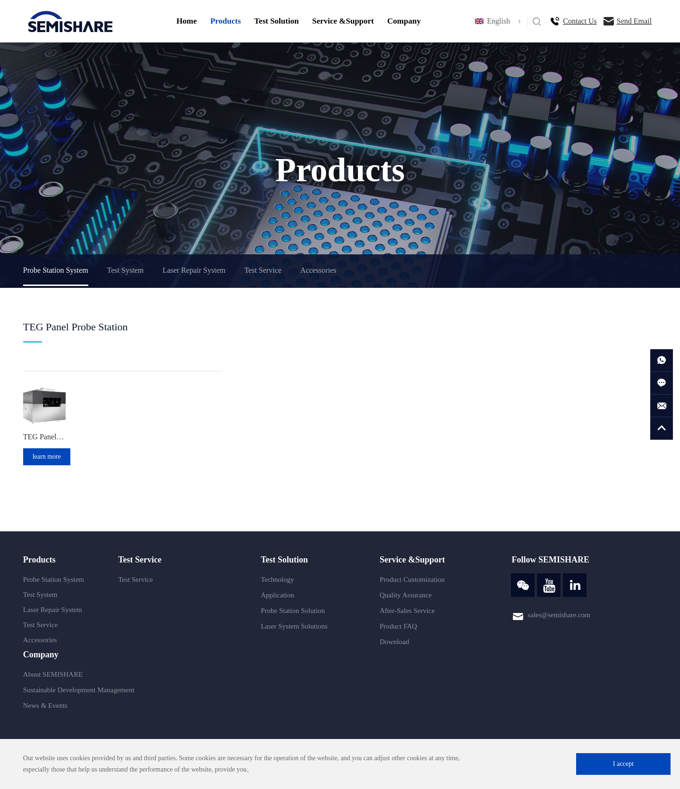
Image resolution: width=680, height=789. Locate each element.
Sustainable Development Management (79, 690)
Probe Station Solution (293, 610)
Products (225, 21)
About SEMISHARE (53, 674)
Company (404, 21)
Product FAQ (398, 626)
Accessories (318, 270)
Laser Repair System (193, 270)
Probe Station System (55, 270)
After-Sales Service (407, 610)
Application (277, 595)
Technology (277, 579)
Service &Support (343, 21)
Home (186, 21)
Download (394, 642)
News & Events (45, 705)
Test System (125, 270)
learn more (47, 456)
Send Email (634, 21)
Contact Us (580, 21)
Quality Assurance (406, 595)
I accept (623, 763)
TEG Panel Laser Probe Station (44, 437)
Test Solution (276, 21)
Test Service (262, 270)
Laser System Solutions (294, 626)
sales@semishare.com (558, 615)
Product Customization (412, 579)
